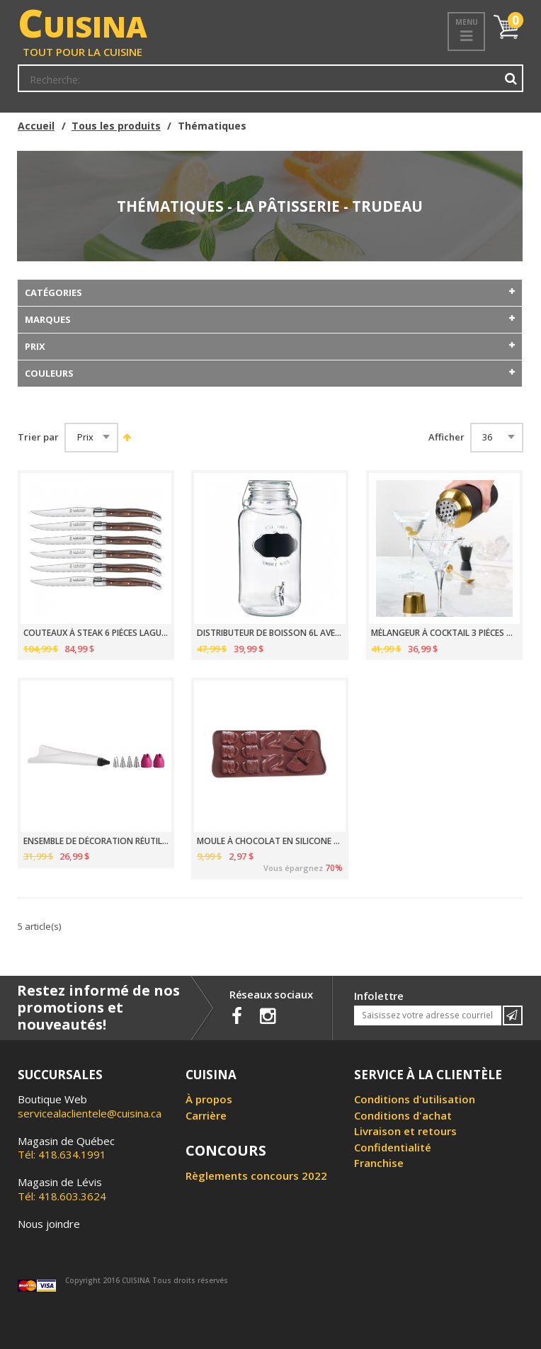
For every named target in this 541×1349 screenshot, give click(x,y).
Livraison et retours (405, 1131)
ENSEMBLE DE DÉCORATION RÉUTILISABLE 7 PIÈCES (96, 841)
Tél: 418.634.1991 (66, 1148)
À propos (209, 1099)
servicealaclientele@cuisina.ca (89, 1113)
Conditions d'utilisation (414, 1099)
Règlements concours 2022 (256, 1175)
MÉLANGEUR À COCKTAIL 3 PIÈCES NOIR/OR (444, 633)
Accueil (36, 125)
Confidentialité (392, 1147)
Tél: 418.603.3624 (62, 1189)
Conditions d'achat (403, 1115)
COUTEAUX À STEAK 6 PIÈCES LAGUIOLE (96, 633)
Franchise (379, 1163)
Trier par (38, 437)
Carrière (206, 1115)
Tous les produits (116, 125)
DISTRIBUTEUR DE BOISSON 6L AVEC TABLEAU (270, 633)
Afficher (446, 437)
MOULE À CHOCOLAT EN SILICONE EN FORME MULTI (270, 841)
